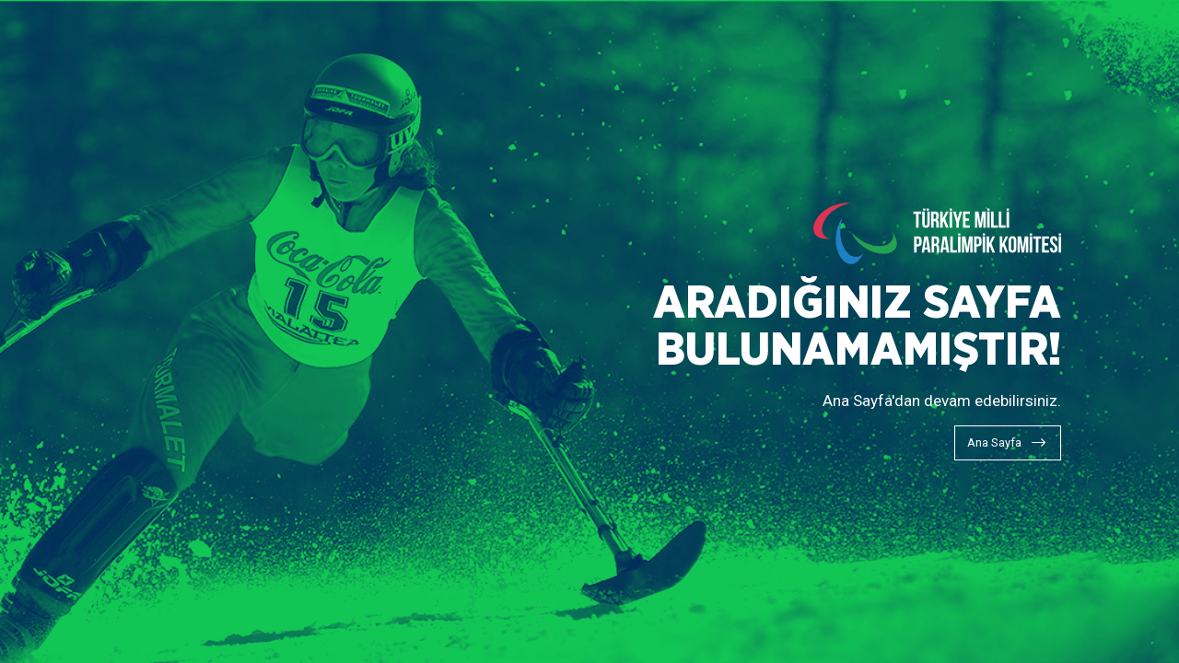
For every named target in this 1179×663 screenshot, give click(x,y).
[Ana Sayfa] (1007, 442)
